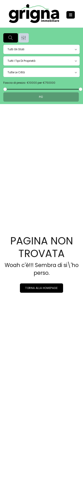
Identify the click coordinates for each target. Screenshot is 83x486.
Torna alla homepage (41, 288)
